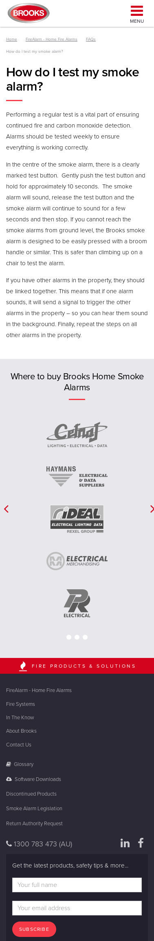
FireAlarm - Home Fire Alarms (39, 690)
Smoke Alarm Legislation (34, 808)
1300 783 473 (39, 843)
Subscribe (34, 929)
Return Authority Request (34, 823)
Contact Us (18, 745)
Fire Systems (20, 704)
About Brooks (21, 731)
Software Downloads (33, 779)
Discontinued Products (31, 794)
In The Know (20, 717)
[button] (4, 508)
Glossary (19, 764)
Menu (137, 13)
